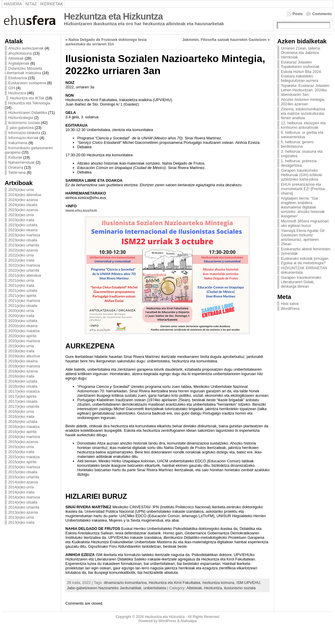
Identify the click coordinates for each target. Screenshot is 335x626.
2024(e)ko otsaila (22, 205)
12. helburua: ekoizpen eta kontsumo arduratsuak (303, 125)
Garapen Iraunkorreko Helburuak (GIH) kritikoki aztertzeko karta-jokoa (301, 174)
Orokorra (15, 167)
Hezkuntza (17, 93)
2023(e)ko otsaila (22, 240)
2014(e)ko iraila (21, 492)
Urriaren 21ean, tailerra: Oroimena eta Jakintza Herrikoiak (301, 52)
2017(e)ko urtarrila (23, 406)
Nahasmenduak (21, 162)
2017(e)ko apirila (22, 396)
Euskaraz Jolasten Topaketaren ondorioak (300, 64)
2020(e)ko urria (21, 310)
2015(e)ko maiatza (24, 457)
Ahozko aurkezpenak (26, 48)
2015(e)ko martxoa (24, 467)
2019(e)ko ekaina (23, 361)
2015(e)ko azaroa (23, 441)
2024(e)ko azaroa (23, 199)
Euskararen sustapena (27, 83)
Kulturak (15, 157)
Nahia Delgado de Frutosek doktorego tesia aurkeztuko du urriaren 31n (106, 41)
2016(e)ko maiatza (24, 426)
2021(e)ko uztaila (22, 290)
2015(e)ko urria (21, 447)
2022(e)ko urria (21, 255)
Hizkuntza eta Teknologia (29, 103)
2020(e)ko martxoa (24, 341)
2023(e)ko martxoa (24, 235)
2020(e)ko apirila (22, 336)
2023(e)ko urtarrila (23, 245)
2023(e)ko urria (21, 215)
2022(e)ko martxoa (24, 265)
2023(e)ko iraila (21, 220)
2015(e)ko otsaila (22, 472)
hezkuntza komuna (218, 582)
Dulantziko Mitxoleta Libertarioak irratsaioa (23, 70)
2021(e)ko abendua (24, 275)
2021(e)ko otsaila (22, 305)
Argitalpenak (18, 63)
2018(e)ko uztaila (22, 381)
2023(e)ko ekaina (23, 230)
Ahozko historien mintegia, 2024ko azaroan (303, 101)
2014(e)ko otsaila (22, 502)
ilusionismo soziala (24, 122)
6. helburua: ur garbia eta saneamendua (302, 134)
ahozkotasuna (20, 53)
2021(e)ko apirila (22, 295)
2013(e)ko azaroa (23, 512)
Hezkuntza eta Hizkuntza (113, 16)
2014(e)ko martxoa (24, 497)
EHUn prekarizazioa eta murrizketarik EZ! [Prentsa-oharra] (303, 188)
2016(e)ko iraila (21, 416)
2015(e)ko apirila (22, 462)
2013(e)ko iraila (21, 522)
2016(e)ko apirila (22, 431)
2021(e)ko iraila (21, 285)
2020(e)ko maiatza (24, 331)
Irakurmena (18, 143)
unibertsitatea (154, 588)
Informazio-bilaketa (24, 132)
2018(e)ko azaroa (23, 371)
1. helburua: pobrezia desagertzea (298, 163)
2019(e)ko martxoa (24, 366)
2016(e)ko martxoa (24, 436)
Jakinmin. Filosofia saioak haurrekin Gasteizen (224, 39)
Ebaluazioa (17, 78)
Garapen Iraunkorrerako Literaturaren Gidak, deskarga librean (301, 282)
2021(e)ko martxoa (24, 300)
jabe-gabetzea (22, 127)
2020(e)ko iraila (21, 315)
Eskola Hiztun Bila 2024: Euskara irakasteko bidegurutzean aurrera (301, 76)
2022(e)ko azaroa (23, 250)
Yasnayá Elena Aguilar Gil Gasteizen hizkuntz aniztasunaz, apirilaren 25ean (302, 237)
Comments (322, 14)
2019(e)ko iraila (21, 351)
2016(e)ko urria (21, 411)
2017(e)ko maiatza (24, 391)
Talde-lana (17, 172)
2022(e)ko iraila (21, 260)
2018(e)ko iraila (21, 376)
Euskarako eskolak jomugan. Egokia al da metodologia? (305, 260)
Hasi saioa (290, 303)
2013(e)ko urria (21, 517)
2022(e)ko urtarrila (23, 270)
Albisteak (16, 58)
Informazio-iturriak (23, 138)
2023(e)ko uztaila (22, 225)
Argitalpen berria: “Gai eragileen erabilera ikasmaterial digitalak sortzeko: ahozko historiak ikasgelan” (303, 207)
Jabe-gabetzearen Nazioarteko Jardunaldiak (104, 588)
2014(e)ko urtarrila (23, 507)
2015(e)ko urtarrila (23, 477)
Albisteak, (195, 588)
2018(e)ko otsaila (22, 386)
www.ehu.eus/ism (81, 210)
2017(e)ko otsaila (22, 401)
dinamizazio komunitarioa (125, 582)
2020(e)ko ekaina (23, 326)
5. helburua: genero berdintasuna (297, 144)
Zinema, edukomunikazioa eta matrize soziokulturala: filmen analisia (303, 113)
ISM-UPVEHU (248, 582)
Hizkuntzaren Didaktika (27, 112)
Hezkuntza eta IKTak (27, 98)
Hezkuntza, (214, 588)
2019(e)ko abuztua (24, 356)
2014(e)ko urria (21, 487)
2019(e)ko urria (21, 346)
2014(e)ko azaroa (23, 482)
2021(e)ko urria (21, 280)
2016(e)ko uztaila (22, 421)
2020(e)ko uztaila (22, 320)
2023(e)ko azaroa (23, 210)
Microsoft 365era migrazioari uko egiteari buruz (304, 223)
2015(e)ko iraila (21, 452)
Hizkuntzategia (20, 117)
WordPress (290, 308)
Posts (297, 14)
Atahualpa (188, 621)
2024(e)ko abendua (24, 194)
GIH (11, 88)
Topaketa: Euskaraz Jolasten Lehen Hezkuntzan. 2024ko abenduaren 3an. (305, 90)
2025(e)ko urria (21, 189)
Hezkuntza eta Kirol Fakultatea (174, 582)
